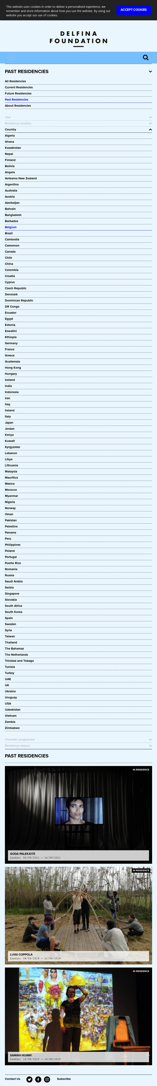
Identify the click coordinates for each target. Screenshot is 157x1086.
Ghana (9, 142)
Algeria (10, 135)
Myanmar (11, 496)
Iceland (10, 380)
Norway (10, 508)
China (9, 264)
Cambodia (12, 239)
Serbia (9, 587)
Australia (11, 190)
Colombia (11, 270)
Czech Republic (15, 288)
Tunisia (10, 667)
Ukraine (10, 691)
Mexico (10, 483)
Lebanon (11, 453)
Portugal (11, 557)
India (8, 386)
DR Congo (12, 306)
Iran (7, 398)
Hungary (11, 374)
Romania (11, 569)
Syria (8, 630)
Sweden (10, 624)
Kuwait (10, 441)
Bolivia (10, 166)
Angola (10, 172)
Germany (11, 343)
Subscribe (64, 1079)
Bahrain (10, 209)
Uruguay (11, 697)
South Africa (13, 606)
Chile (8, 258)
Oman (9, 514)
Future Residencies (18, 93)
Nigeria (10, 502)
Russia (9, 575)
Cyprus (10, 282)
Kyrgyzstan (12, 447)
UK (7, 685)
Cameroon (12, 245)
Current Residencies (19, 87)
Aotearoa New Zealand (21, 178)
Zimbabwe (12, 728)
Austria (10, 196)
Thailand (11, 642)
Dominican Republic (19, 300)
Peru (8, 538)
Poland (10, 551)
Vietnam (11, 716)
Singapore (12, 593)
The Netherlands (16, 654)
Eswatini (11, 331)
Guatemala (12, 361)
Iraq (7, 404)
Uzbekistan (12, 709)
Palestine (11, 526)
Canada (10, 251)
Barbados (11, 221)
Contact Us (12, 1079)
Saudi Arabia (14, 581)
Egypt (9, 319)
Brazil (9, 233)
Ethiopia (11, 337)
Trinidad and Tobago (19, 661)
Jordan (10, 429)
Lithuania (11, 465)
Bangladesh (13, 215)
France (9, 349)
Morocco (11, 490)
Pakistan (11, 520)
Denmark (11, 294)
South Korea (13, 612)
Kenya (9, 435)
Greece (10, 355)
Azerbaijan (12, 203)
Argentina (12, 184)
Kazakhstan (13, 148)
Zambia (10, 722)
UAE (8, 679)
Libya (8, 459)
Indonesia (12, 392)
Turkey (9, 673)
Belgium (11, 227)
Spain (9, 618)
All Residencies (15, 81)
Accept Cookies (134, 10)
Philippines (12, 545)
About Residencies (18, 105)
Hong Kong (13, 367)
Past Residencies (16, 99)
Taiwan (10, 636)
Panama (10, 532)
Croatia (10, 276)
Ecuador (10, 313)
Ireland (10, 410)
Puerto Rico (13, 563)
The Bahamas (14, 648)
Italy (8, 416)
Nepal (9, 154)
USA (8, 703)
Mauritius (11, 477)
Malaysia (11, 471)
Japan (9, 422)
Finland (10, 160)
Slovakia (11, 600)
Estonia (10, 325)
